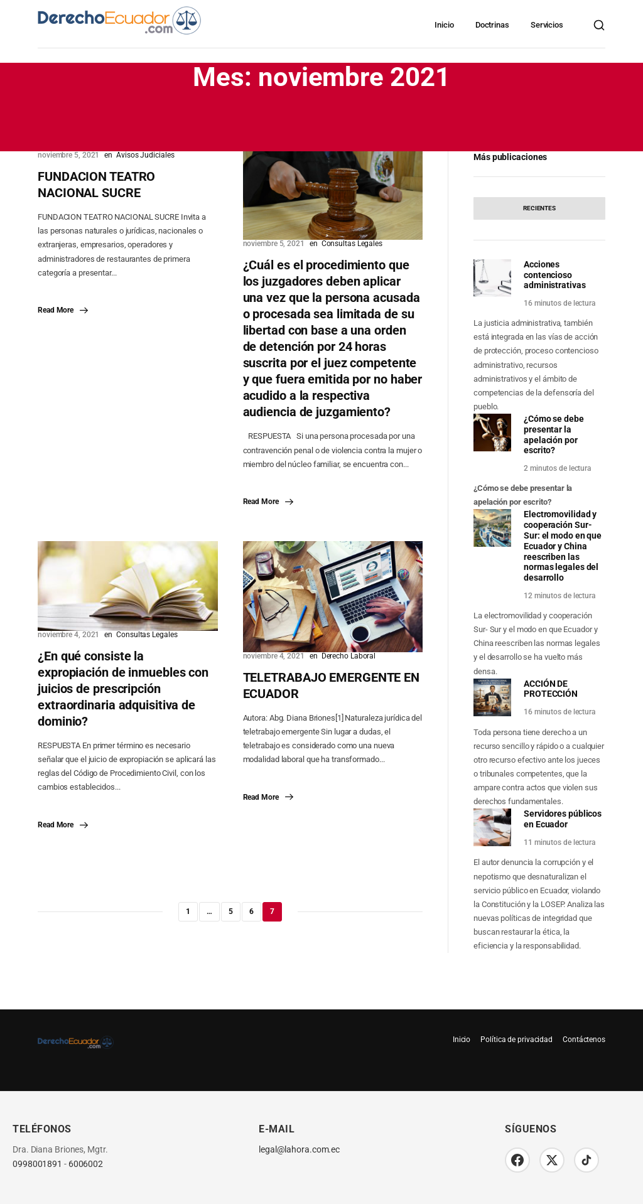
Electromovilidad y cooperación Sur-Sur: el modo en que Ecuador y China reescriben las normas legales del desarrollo (563, 546)
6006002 (85, 1164)
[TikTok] (586, 1160)
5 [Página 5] (231, 911)
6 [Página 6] (251, 911)
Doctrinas (492, 25)
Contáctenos (584, 1039)
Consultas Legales (352, 243)
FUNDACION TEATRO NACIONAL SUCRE (96, 184)
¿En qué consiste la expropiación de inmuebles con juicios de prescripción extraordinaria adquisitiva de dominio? (123, 688)
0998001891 (37, 1164)
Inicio (444, 25)
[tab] (539, 208)
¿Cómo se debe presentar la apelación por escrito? (554, 434)
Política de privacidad (516, 1039)
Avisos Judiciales (145, 155)
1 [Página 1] (188, 911)
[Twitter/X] (552, 1160)
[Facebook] (517, 1160)
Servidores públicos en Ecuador (563, 819)
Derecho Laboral (349, 656)
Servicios (547, 25)
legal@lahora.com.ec (299, 1149)
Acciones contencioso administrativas (555, 275)
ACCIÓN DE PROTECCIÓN (551, 689)
